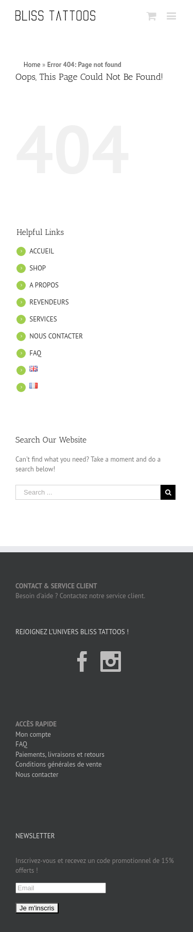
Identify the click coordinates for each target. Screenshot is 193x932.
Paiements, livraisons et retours (59, 754)
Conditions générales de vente (58, 764)
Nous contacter (36, 774)
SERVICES (43, 319)
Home (32, 64)
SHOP (37, 268)
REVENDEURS (48, 302)
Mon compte (33, 734)
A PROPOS (44, 285)
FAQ (35, 353)
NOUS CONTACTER (56, 336)
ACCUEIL (41, 251)
